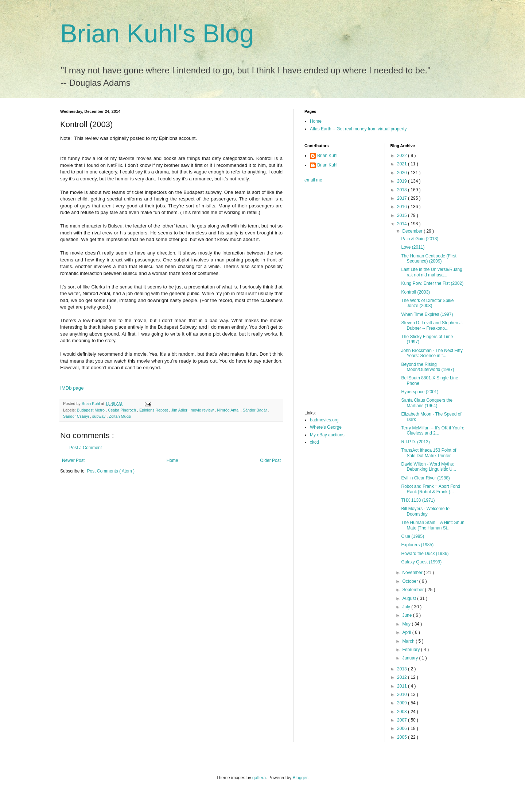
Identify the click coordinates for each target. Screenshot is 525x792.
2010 (402, 694)
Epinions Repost (154, 410)
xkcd (314, 442)
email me (313, 180)
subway (99, 416)
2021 (402, 164)
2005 (402, 737)
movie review (203, 410)
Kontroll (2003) (415, 292)
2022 (402, 155)
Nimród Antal (229, 410)
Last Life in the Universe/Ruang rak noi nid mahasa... (431, 272)
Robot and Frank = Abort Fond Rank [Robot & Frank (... (430, 489)
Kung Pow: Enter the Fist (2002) (432, 283)
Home (172, 460)
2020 (402, 172)
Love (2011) (412, 247)
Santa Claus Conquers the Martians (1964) (426, 403)
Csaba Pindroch (122, 410)
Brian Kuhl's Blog (157, 33)
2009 (402, 702)
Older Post (270, 460)
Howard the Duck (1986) (424, 553)
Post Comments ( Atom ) (111, 471)
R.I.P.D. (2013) (415, 441)
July (406, 606)
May (407, 624)
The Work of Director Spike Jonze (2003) (427, 303)
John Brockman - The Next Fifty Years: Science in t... (432, 353)
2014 (402, 223)
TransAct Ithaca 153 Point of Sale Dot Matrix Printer (428, 453)
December (413, 231)
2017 (402, 198)
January (410, 658)
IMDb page (72, 388)
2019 (402, 181)
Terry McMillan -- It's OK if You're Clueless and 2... (432, 430)
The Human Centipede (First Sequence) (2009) (428, 258)
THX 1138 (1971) (418, 500)
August (409, 598)
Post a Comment (85, 447)
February (411, 649)
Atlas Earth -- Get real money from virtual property (358, 128)
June (407, 615)
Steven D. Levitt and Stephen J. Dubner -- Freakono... (432, 325)
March (409, 641)
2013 (402, 669)
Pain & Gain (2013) (419, 238)
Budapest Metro (91, 410)
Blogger (300, 777)
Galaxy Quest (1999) (421, 562)
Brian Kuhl (327, 155)
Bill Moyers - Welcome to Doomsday (425, 511)
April (407, 632)
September (413, 589)
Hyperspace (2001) (419, 391)
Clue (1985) (412, 536)
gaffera (259, 777)
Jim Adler (179, 410)
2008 (402, 711)
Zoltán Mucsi (120, 416)
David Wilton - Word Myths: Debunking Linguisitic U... (428, 467)
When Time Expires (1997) (427, 314)
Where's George (326, 427)
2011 (402, 686)
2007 (402, 720)
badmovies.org (324, 419)
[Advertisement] (333, 298)
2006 (402, 728)
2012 (402, 677)
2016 (402, 206)
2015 (402, 215)
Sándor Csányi (76, 416)
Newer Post (73, 460)
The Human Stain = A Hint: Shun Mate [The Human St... (432, 525)
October (410, 581)
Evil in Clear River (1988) (425, 478)
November (413, 572)
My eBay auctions (327, 434)
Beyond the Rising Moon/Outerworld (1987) (427, 367)
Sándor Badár (255, 410)
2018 (402, 189)
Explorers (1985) (417, 544)
